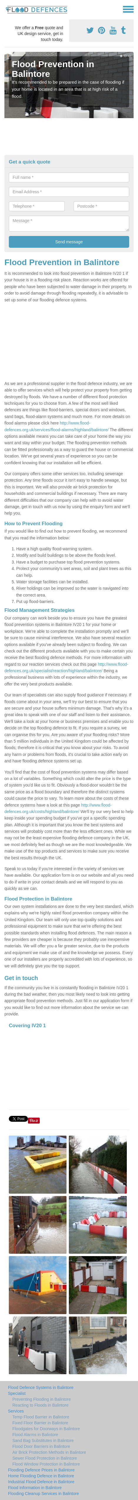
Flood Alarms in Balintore (35, 1434)
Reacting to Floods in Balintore (40, 1405)
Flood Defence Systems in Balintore (41, 1387)
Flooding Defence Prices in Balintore (41, 1470)
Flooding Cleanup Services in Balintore (43, 1493)
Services (16, 1411)
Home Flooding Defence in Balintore (41, 1475)
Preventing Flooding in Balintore (41, 1399)
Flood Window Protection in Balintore (46, 1464)
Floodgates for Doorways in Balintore (46, 1428)
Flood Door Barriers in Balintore (41, 1446)
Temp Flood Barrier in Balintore (40, 1417)
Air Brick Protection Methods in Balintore (49, 1452)
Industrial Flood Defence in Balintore (41, 1481)
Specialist (17, 1393)
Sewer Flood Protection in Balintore (44, 1458)
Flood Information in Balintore (35, 1487)
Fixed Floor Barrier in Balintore (40, 1422)
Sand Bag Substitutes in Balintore (43, 1440)
